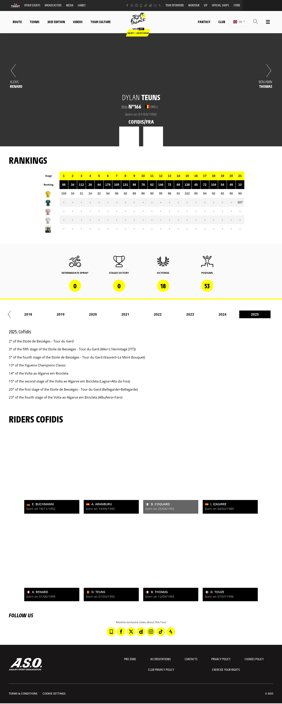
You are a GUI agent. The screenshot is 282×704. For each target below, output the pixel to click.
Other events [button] (32, 5)
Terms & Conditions (23, 693)
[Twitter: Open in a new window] (132, 5)
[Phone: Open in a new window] (141, 5)
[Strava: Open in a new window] (159, 5)
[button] (239, 22)
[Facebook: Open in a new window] (127, 5)
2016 (107, 314)
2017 (140, 314)
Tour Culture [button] (101, 22)
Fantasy (204, 22)
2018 (172, 314)
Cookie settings (54, 693)
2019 (204, 314)
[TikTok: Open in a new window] (145, 5)
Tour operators (174, 5)
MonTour (193, 5)
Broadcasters (53, 5)
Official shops (220, 5)
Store (237, 5)
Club (221, 22)
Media (69, 5)
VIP (206, 5)
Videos (78, 22)
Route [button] (17, 22)
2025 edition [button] (56, 22)
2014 (42, 314)
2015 (75, 314)
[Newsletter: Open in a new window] (155, 5)
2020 (237, 314)
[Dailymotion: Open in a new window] (150, 5)
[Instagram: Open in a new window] (136, 5)
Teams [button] (34, 22)
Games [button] (82, 5)
